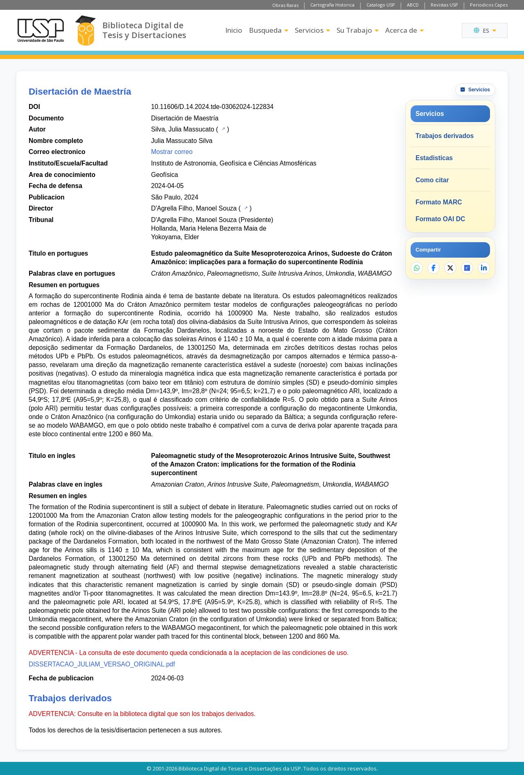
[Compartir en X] (450, 268)
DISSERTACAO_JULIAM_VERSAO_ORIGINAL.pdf (102, 664)
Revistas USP (444, 4)
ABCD (413, 4)
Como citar (432, 180)
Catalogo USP (380, 4)
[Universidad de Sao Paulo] (40, 30)
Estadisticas (434, 157)
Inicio (233, 30)
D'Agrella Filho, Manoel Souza (194, 208)
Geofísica (164, 174)
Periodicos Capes (489, 4)
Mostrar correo (171, 151)
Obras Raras (285, 5)
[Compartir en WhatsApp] (417, 268)
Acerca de (404, 30)
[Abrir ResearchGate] (467, 268)
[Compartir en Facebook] (433, 268)
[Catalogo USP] (222, 128)
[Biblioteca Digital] (85, 30)
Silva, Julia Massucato (182, 129)
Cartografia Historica (332, 4)
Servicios (312, 30)
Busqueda (268, 30)
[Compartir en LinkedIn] (484, 268)
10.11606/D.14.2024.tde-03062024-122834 (212, 106)
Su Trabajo (358, 30)
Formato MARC (439, 202)
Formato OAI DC (440, 218)
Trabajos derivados (445, 135)
